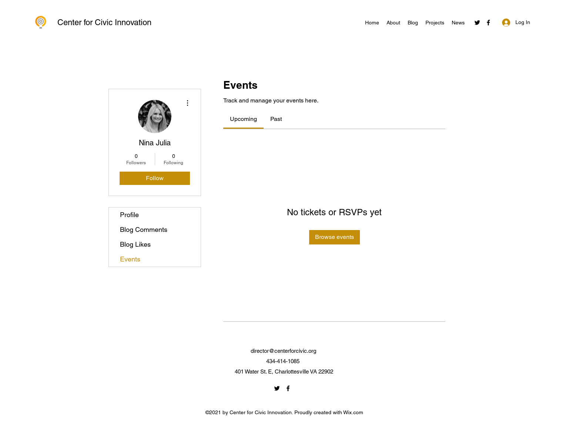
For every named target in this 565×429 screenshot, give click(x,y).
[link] (243, 118)
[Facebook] (488, 22)
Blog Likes (135, 244)
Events (130, 259)
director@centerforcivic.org (283, 351)
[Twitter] (477, 22)
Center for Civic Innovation (104, 22)
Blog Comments (143, 229)
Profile (129, 215)
